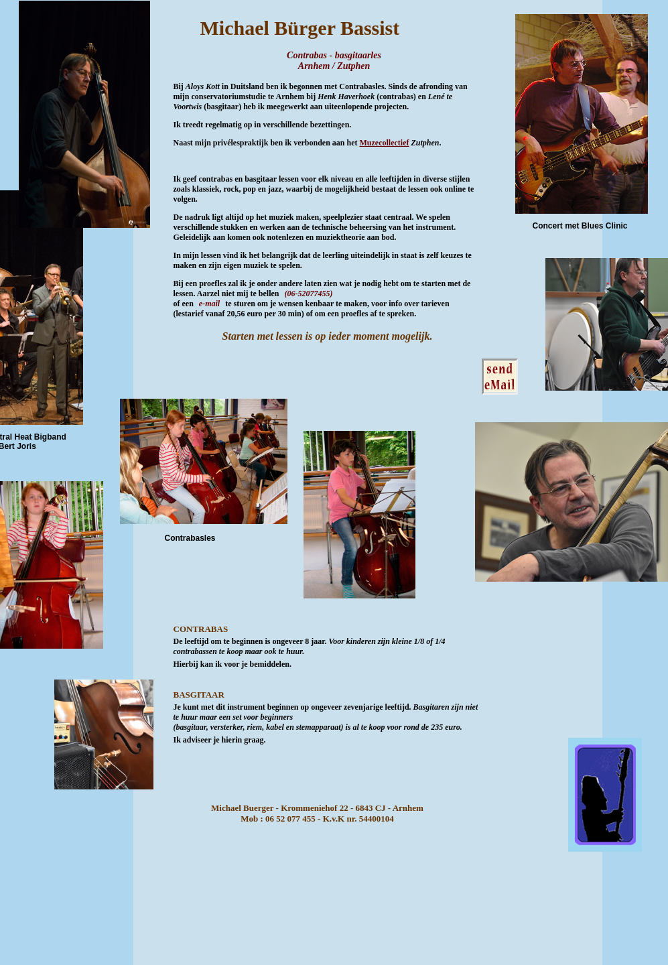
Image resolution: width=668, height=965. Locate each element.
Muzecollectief (384, 142)
